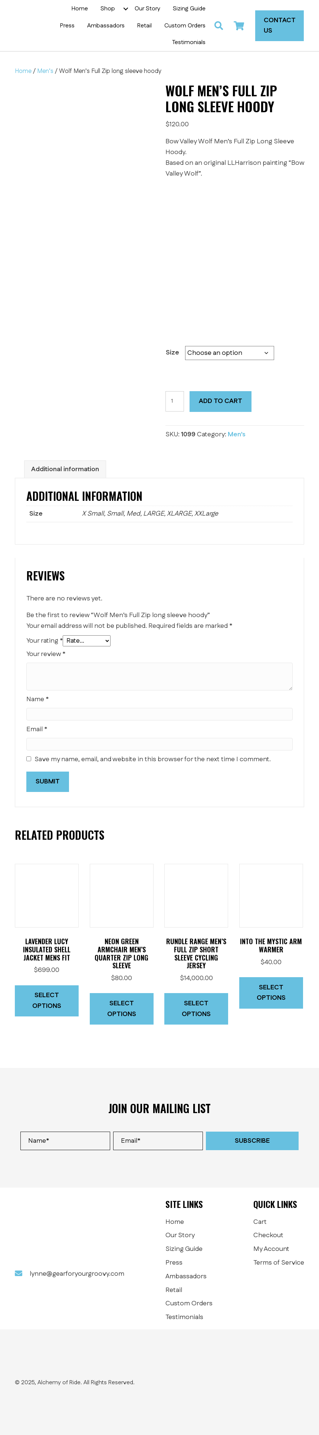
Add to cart (220, 401)
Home (23, 71)
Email (36, 729)
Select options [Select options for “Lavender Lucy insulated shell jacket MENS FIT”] (46, 1000)
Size (172, 352)
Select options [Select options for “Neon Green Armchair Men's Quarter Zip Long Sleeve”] (121, 1009)
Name (37, 699)
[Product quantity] (174, 401)
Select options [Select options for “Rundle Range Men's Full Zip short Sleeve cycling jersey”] (196, 1009)
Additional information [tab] (65, 469)
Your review (45, 654)
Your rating (44, 641)
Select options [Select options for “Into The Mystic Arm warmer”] (271, 993)
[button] (125, 9)
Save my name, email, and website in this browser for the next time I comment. (152, 759)
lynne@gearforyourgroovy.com (77, 1274)
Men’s (45, 71)
